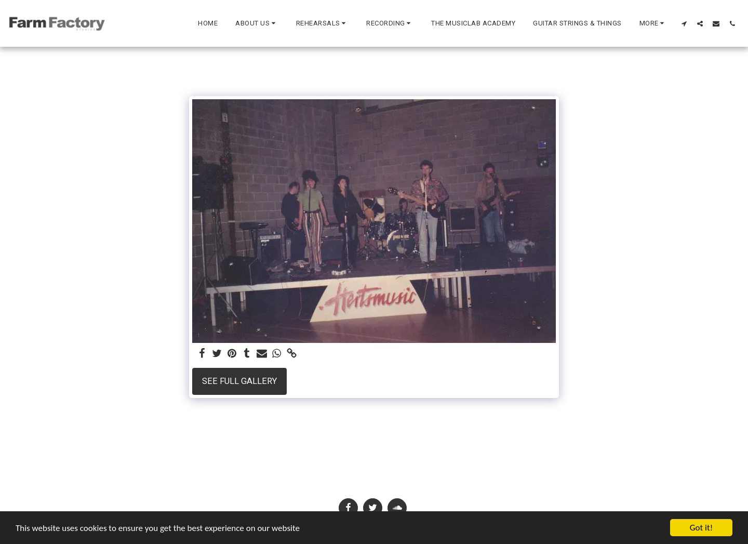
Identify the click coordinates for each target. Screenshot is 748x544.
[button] (257, 23)
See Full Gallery (239, 381)
